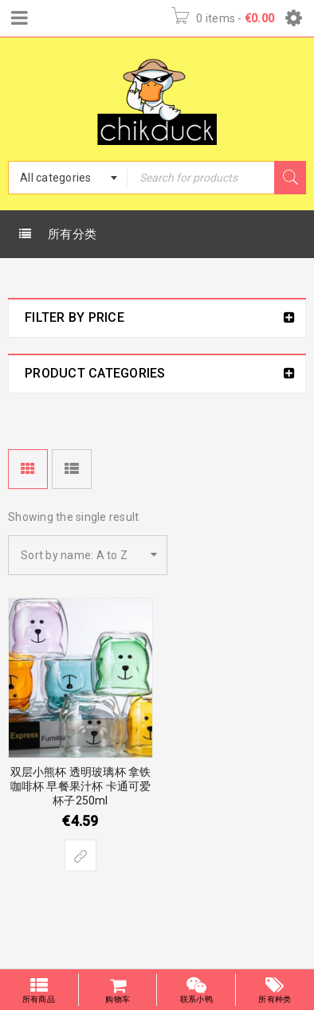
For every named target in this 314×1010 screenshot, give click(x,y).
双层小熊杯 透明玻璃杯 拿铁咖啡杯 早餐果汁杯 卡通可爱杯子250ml (80, 786)
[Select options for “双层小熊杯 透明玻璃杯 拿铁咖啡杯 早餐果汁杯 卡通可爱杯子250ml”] (80, 855)
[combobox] (68, 177)
